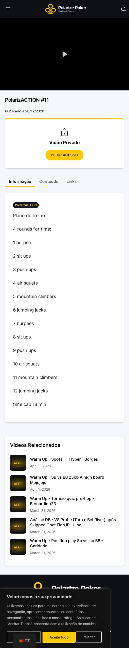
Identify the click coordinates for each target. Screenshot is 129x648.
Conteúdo (48, 181)
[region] (55, 619)
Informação (20, 181)
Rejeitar (56, 637)
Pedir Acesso (64, 155)
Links (71, 181)
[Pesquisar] (123, 9)
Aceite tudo (87, 637)
